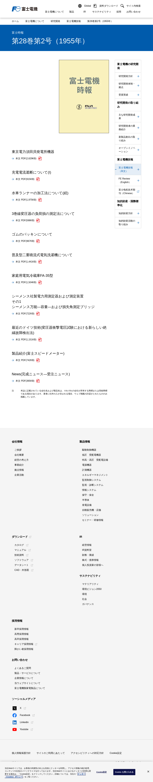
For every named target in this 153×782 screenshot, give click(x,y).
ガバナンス (88, 604)
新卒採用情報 (21, 629)
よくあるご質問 (22, 668)
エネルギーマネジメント (95, 475)
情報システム (89, 490)
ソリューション (90, 515)
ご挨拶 (18, 450)
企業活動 (19, 475)
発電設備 (87, 505)
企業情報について (23, 678)
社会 (84, 599)
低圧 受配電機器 (91, 455)
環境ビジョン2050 (92, 589)
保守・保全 (88, 495)
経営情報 (87, 545)
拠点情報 (19, 470)
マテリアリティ (90, 584)
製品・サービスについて (27, 673)
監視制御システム (91, 480)
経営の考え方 (21, 460)
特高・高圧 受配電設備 (95, 460)
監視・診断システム (92, 485)
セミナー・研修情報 (92, 520)
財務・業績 (88, 555)
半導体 (85, 500)
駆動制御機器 (89, 450)
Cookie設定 (116, 753)
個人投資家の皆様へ (92, 565)
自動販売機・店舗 (91, 510)
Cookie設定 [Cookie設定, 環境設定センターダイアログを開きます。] (101, 772)
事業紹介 (19, 465)
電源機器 (87, 465)
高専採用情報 (21, 634)
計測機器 (87, 470)
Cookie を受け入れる (124, 772)
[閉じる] (148, 771)
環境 (84, 594)
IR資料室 (87, 550)
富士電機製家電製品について (29, 688)
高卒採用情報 (21, 639)
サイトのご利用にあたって (51, 753)
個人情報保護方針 (21, 753)
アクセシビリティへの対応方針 (87, 753)
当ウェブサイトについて (27, 683)
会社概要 (19, 455)
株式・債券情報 (90, 560)
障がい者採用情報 (23, 649)
